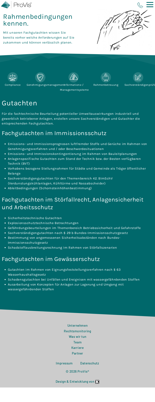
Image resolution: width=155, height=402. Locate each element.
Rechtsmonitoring (77, 342)
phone (140, 5)
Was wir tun (77, 347)
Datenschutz (89, 374)
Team (77, 353)
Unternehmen (77, 336)
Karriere (77, 358)
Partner (77, 364)
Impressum (64, 374)
